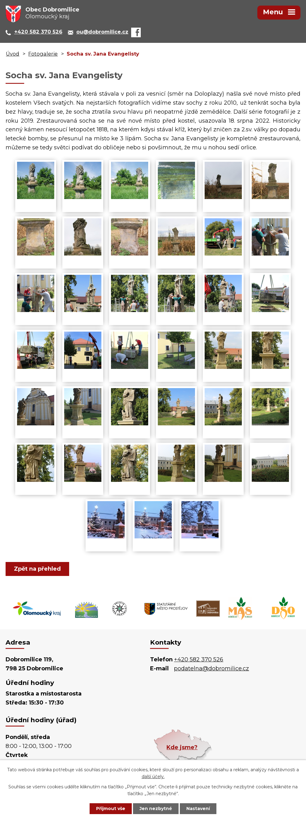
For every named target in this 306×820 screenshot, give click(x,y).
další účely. (153, 777)
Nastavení (198, 808)
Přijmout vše (110, 808)
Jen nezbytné (156, 808)
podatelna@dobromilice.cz (211, 668)
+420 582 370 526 (198, 659)
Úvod (12, 54)
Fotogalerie (43, 54)
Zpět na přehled (37, 568)
